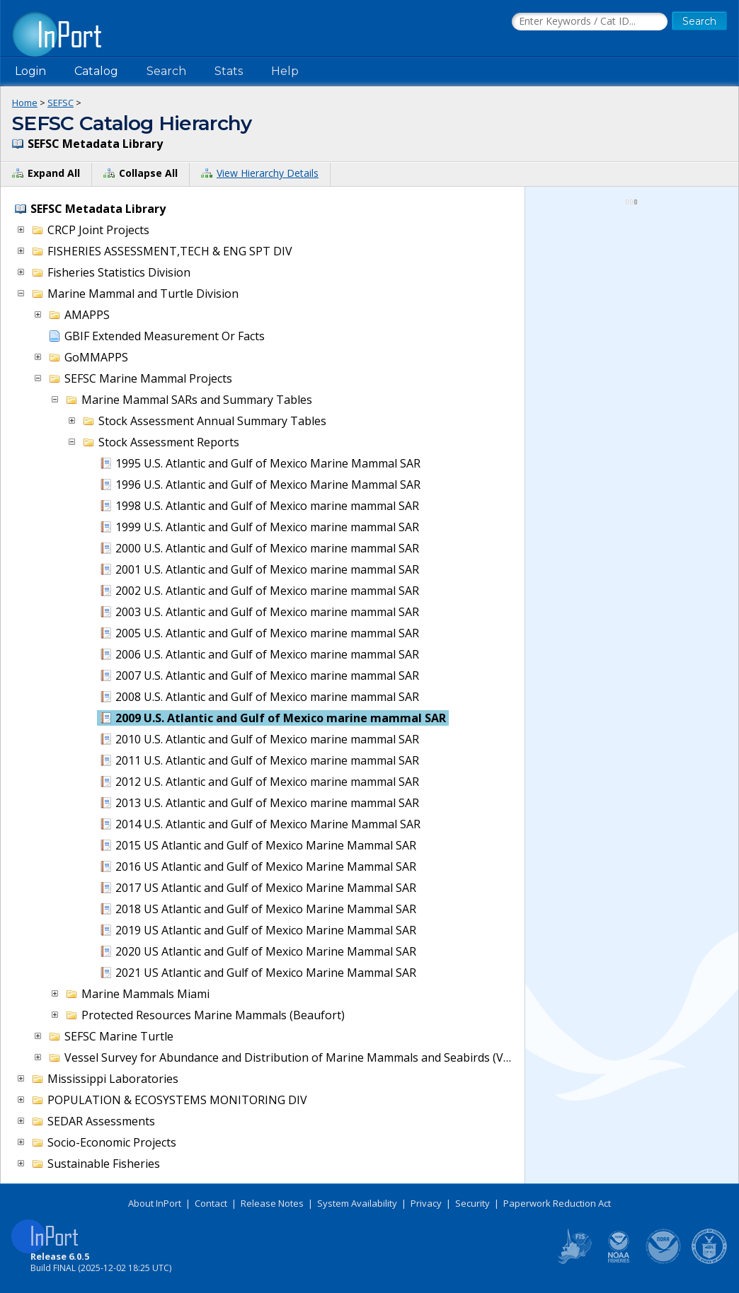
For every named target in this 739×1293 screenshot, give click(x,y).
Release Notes (272, 1203)
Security (472, 1203)
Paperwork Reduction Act (557, 1203)
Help (285, 71)
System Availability (357, 1203)
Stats (228, 71)
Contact (211, 1203)
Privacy (426, 1203)
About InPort (154, 1203)
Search (166, 71)
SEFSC (60, 102)
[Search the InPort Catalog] (590, 22)
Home (25, 102)
